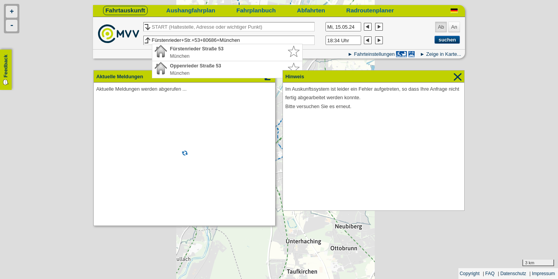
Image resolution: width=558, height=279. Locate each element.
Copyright (469, 273)
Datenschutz (513, 273)
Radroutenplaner (370, 10)
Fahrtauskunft (125, 10)
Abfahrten (311, 10)
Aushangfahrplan (190, 10)
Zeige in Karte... (443, 54)
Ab (441, 27)
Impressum (543, 273)
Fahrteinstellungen (374, 54)
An (454, 27)
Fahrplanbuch (256, 10)
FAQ (489, 273)
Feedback (6, 66)
